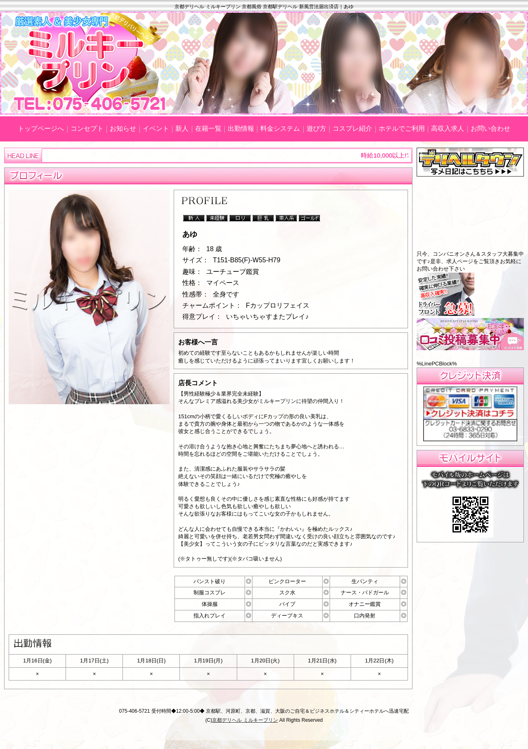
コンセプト (87, 128)
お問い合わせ (490, 128)
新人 (182, 128)
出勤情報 (241, 128)
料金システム (280, 128)
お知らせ (123, 128)
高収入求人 (447, 128)
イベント (156, 128)
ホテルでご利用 (402, 128)
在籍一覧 (208, 128)
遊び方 (316, 128)
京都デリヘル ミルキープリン (245, 720)
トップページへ (41, 128)
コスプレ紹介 (352, 128)
